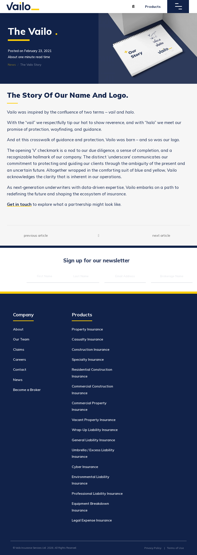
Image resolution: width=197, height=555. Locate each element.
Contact (19, 369)
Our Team (21, 339)
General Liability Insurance (93, 440)
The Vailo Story (29, 64)
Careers (19, 359)
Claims (18, 349)
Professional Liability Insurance (97, 493)
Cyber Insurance (85, 466)
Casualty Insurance (87, 339)
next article (161, 235)
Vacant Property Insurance (93, 420)
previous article (35, 235)
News (11, 64)
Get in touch (19, 204)
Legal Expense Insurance (92, 520)
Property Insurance (87, 329)
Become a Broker (27, 389)
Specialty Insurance (88, 359)
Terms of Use (175, 548)
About (18, 329)
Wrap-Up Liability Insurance (95, 430)
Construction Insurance (90, 349)
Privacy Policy (152, 548)
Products (153, 6)
